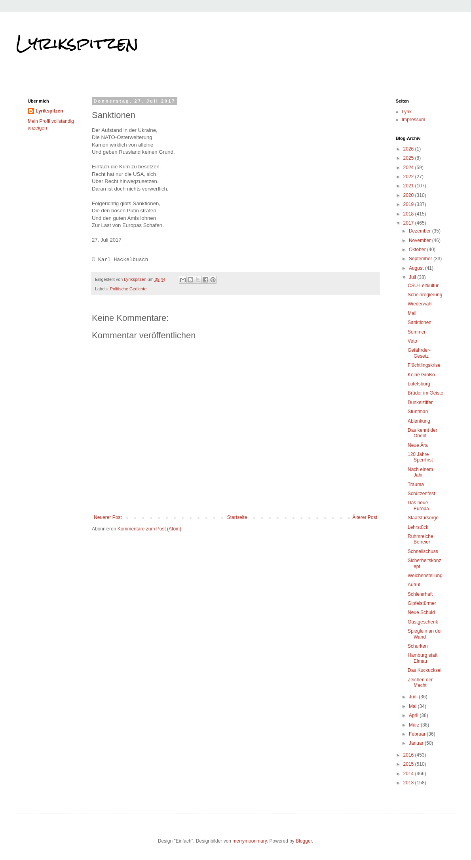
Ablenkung (419, 421)
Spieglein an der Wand (425, 633)
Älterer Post (364, 517)
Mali (412, 313)
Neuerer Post (108, 517)
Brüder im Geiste (425, 393)
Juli (413, 277)
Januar (417, 743)
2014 (409, 773)
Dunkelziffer (420, 402)
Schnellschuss (423, 551)
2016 (409, 755)
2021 (409, 186)
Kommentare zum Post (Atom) (149, 529)
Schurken (418, 646)
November (420, 240)
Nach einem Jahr (420, 472)
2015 (409, 764)
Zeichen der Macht (420, 682)
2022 (409, 176)
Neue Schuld (421, 612)
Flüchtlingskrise (424, 365)
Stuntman (418, 411)
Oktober (418, 249)
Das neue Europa (418, 505)
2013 (409, 783)
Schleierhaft (420, 594)
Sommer (416, 332)
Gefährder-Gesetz (419, 352)
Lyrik (407, 111)
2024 (409, 167)
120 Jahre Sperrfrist (420, 457)
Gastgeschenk (423, 622)
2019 (409, 204)
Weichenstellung (425, 575)
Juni (414, 697)
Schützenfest (421, 493)
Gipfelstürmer (422, 603)
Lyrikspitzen (77, 43)
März (415, 725)
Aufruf (414, 584)
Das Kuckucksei (424, 670)
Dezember (420, 231)
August (417, 268)
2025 (409, 158)
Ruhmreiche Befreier (420, 539)
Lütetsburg (419, 384)
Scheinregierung (425, 294)
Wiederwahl (420, 304)
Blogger (304, 841)
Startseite (237, 517)
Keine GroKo (421, 375)
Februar (418, 734)
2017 (409, 223)
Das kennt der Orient (422, 433)
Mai (413, 706)
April (414, 715)
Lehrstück (418, 527)
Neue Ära (418, 445)
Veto (412, 341)
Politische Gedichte (128, 288)
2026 (409, 149)
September (421, 258)
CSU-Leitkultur (423, 285)
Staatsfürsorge (423, 518)
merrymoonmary (249, 841)
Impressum (413, 119)
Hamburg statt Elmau (422, 658)
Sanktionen (419, 322)
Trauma (416, 484)
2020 (409, 195)
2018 (409, 214)
